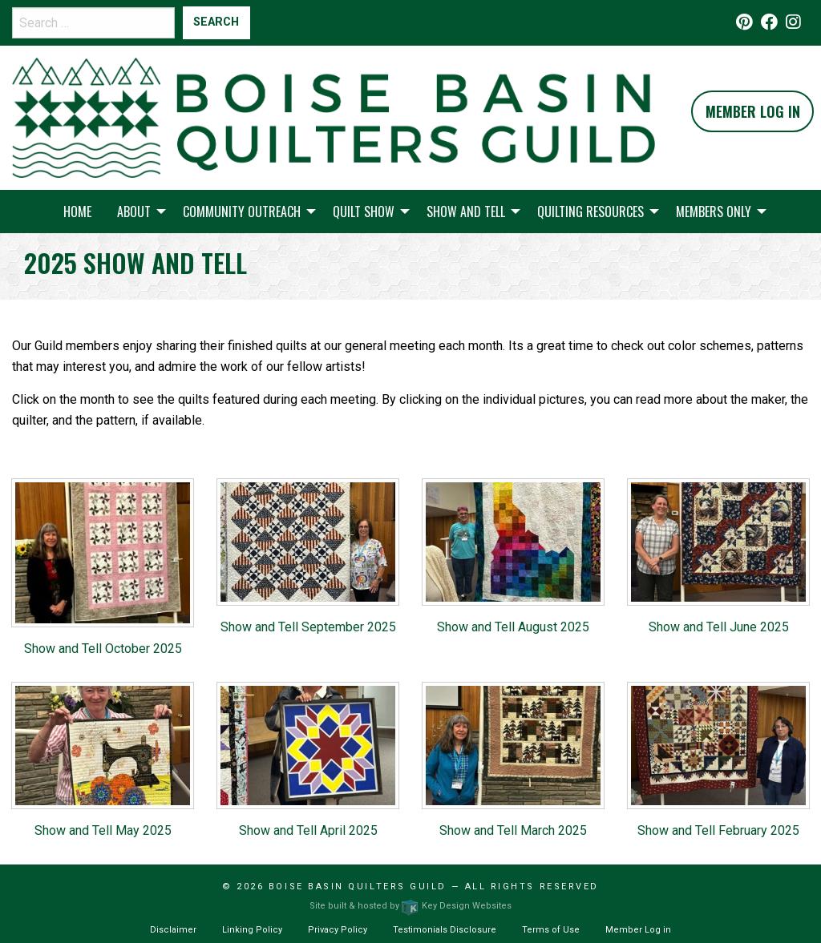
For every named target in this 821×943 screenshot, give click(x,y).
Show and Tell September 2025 (308, 627)
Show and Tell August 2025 (513, 627)
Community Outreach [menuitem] (242, 211)
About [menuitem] (134, 211)
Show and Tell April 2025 (308, 830)
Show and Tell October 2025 (103, 648)
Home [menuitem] (77, 211)
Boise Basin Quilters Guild (358, 886)
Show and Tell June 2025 (719, 627)
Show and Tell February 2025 (718, 830)
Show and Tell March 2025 (513, 830)
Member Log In (753, 111)
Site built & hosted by (410, 906)
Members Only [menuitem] (713, 211)
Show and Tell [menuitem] (466, 211)
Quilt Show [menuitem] (363, 211)
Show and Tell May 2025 (103, 830)
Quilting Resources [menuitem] (590, 211)
